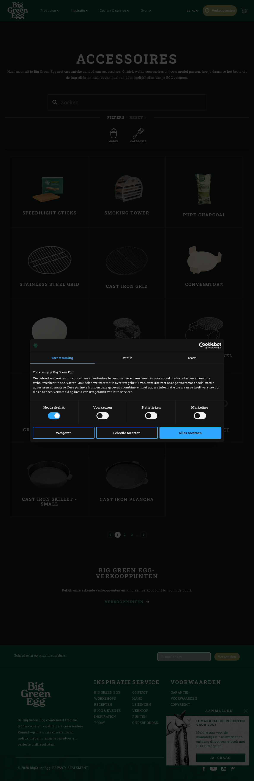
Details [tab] (127, 357)
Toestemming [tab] (62, 357)
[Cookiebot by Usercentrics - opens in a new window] (202, 345)
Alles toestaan (190, 433)
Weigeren (64, 433)
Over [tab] (192, 357)
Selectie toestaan (127, 433)
